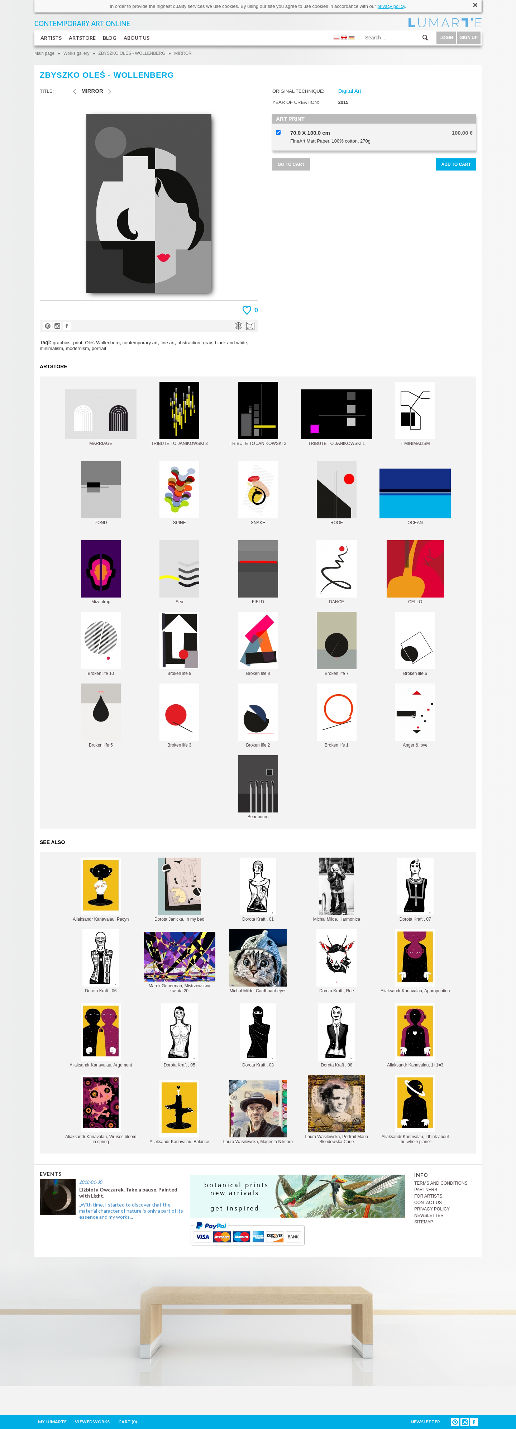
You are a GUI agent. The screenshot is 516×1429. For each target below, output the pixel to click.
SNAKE (258, 493)
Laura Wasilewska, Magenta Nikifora (258, 1112)
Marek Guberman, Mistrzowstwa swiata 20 (179, 962)
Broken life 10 (101, 644)
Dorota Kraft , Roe (336, 961)
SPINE (179, 493)
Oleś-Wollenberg (102, 342)
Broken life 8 (258, 644)
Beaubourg (258, 787)
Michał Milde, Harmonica (336, 890)
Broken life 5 (101, 716)
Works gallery (76, 53)
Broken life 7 (337, 644)
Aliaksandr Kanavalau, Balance (179, 1112)
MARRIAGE (101, 417)
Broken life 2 (258, 716)
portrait (99, 348)
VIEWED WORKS (92, 1421)
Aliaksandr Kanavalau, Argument (101, 1035)
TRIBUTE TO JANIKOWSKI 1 (336, 417)
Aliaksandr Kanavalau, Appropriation (415, 961)
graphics (61, 342)
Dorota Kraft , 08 (336, 1035)
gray (207, 342)
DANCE (336, 572)
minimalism (51, 348)
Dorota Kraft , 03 (258, 1035)
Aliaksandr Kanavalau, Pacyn (101, 890)
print (77, 342)
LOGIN (446, 37)
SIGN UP (469, 37)
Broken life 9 (179, 644)
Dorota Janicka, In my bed (179, 890)
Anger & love (415, 716)
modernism (77, 348)
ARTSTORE (82, 38)
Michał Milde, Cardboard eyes (258, 961)
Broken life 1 (337, 716)
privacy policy (391, 6)
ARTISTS (51, 38)
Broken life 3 (179, 716)
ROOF (337, 493)
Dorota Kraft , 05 (179, 1035)
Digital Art (349, 91)
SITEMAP (423, 1221)
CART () (127, 1421)
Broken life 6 (415, 644)
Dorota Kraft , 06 (100, 961)
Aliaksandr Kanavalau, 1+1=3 (415, 1035)
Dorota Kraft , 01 (258, 890)
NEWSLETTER (429, 1215)
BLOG (109, 38)
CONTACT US (428, 1202)
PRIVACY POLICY (432, 1209)
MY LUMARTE (52, 1421)
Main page (44, 53)
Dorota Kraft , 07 (415, 890)
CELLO (415, 572)
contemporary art (140, 342)
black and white (231, 342)
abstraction (188, 342)
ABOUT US (136, 38)
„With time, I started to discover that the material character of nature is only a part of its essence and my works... (131, 1211)
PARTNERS (425, 1189)
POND (101, 493)
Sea (179, 572)
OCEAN (415, 497)
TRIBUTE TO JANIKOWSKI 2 (258, 414)
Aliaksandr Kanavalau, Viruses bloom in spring (101, 1109)
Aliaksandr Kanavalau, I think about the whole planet (415, 1109)
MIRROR (183, 53)
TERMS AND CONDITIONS (441, 1183)
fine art (168, 342)
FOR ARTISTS (428, 1196)
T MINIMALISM (415, 414)
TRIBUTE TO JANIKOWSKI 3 (179, 414)
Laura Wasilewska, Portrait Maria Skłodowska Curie (336, 1109)
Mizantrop (101, 572)
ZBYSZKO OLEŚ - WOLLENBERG (132, 53)
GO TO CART (291, 164)
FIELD (258, 572)
